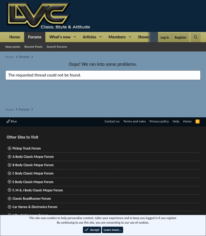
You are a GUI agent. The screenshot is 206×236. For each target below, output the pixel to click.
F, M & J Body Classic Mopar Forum (38, 190)
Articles (89, 36)
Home (14, 36)
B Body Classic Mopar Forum (33, 165)
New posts (12, 47)
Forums (34, 36)
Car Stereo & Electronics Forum (35, 207)
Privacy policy (159, 121)
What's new (60, 36)
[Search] (196, 37)
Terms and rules (134, 121)
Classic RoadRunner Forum (32, 199)
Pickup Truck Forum (27, 148)
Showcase (146, 36)
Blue (11, 121)
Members (117, 36)
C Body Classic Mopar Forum (33, 173)
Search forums (57, 47)
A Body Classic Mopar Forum (33, 157)
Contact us (112, 121)
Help (176, 121)
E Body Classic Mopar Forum (33, 182)
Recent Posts (33, 47)
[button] (75, 37)
